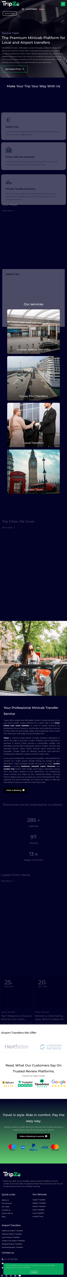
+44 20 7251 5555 (10, 1242)
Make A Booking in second (33, 1120)
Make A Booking (15, 790)
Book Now (10, 13)
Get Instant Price (14, 69)
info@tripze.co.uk (11, 1247)
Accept (34, 1272)
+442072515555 (31, 9)
